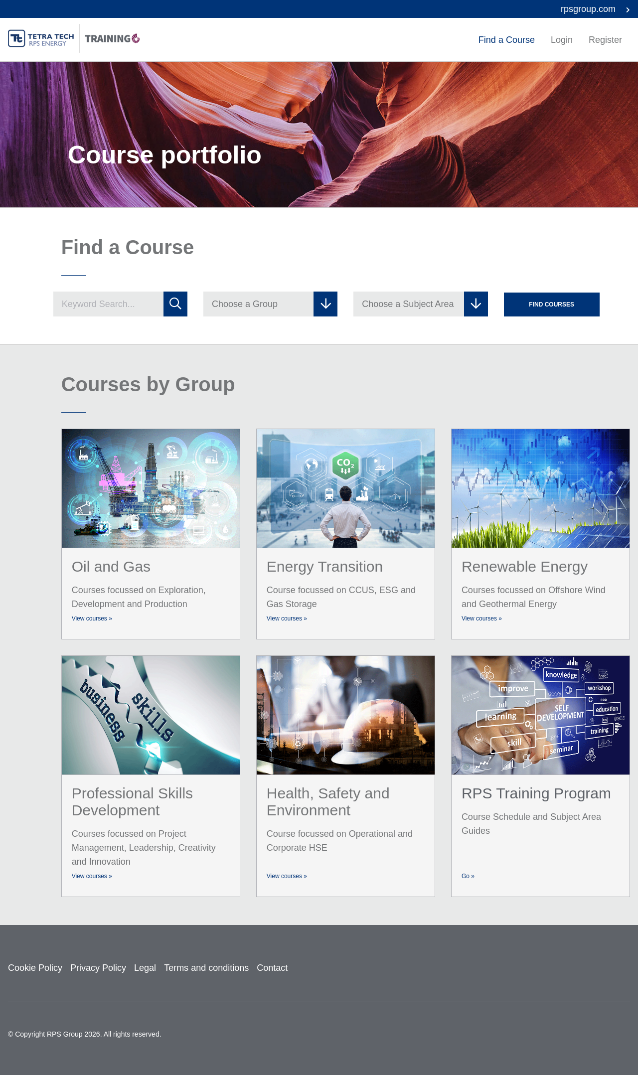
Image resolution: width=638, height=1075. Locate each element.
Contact (272, 968)
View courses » (92, 618)
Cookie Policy (35, 968)
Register (605, 40)
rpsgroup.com (595, 9)
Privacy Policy (98, 968)
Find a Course (506, 40)
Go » (468, 876)
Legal (145, 968)
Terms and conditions (206, 968)
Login (562, 40)
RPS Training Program (536, 793)
